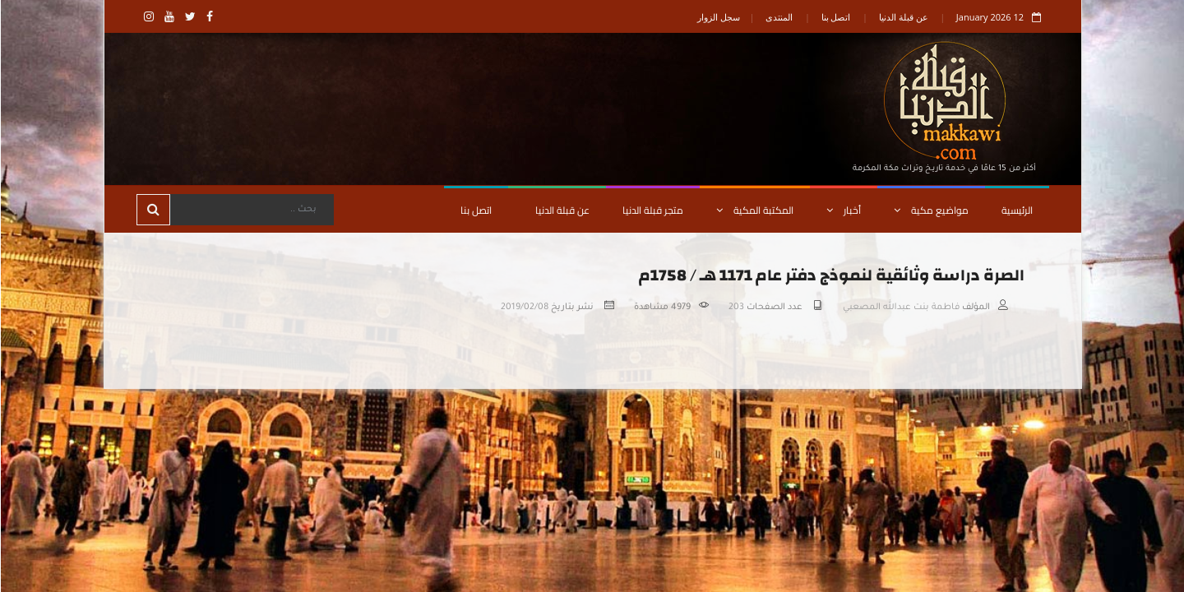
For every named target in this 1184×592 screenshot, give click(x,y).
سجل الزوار (717, 17)
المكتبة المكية (754, 210)
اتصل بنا (835, 17)
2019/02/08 (524, 307)
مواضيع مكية (930, 210)
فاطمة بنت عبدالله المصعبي (900, 307)
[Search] (251, 209)
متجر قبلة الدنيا (652, 210)
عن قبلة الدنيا (902, 17)
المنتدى (778, 17)
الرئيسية (1016, 210)
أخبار (843, 210)
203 (735, 307)
